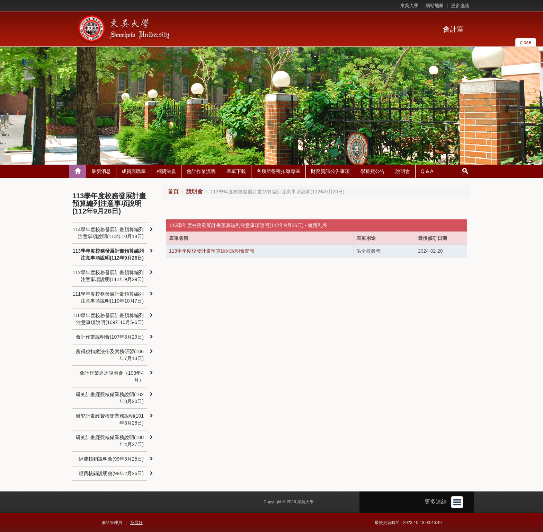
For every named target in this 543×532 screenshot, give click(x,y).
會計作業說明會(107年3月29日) (110, 337)
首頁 (173, 191)
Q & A (427, 171)
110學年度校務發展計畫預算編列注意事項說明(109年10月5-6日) (108, 319)
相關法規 (166, 171)
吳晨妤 (136, 522)
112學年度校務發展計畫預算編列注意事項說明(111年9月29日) (108, 276)
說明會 (402, 171)
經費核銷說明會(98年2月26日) (111, 473)
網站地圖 (435, 5)
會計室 (453, 29)
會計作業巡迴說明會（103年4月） (112, 376)
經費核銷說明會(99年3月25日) (111, 459)
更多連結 (460, 5)
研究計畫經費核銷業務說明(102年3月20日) (110, 398)
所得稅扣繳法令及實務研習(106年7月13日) (110, 355)
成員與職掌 (134, 171)
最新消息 (101, 171)
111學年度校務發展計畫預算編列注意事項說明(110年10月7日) (108, 297)
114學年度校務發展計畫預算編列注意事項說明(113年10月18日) (108, 233)
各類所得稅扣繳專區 (278, 171)
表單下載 (236, 171)
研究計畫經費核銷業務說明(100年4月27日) (110, 441)
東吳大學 (409, 5)
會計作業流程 (201, 171)
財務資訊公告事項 (330, 171)
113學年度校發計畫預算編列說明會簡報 (212, 251)
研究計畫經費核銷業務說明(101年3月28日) (110, 419)
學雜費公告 (372, 171)
